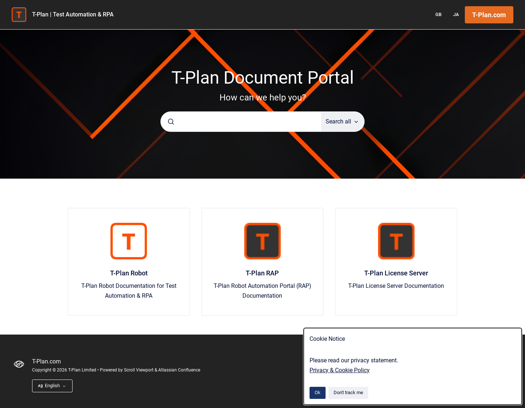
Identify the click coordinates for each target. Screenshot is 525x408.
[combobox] (241, 121)
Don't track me (348, 392)
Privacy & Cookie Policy (340, 370)
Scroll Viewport (139, 370)
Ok (317, 392)
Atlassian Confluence (179, 370)
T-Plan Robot (129, 273)
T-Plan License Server (396, 273)
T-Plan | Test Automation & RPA (73, 14)
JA (456, 14)
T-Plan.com (489, 15)
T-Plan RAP (262, 273)
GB (438, 14)
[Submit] (171, 121)
